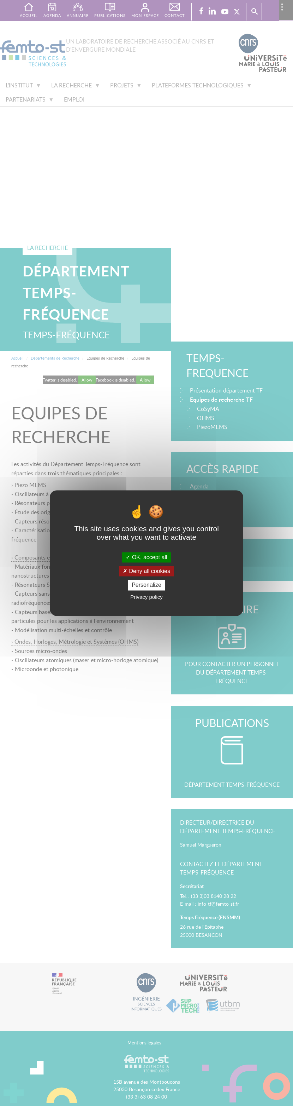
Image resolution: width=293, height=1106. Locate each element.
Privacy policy (146, 597)
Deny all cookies (146, 571)
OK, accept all (146, 557)
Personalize (146, 585)
